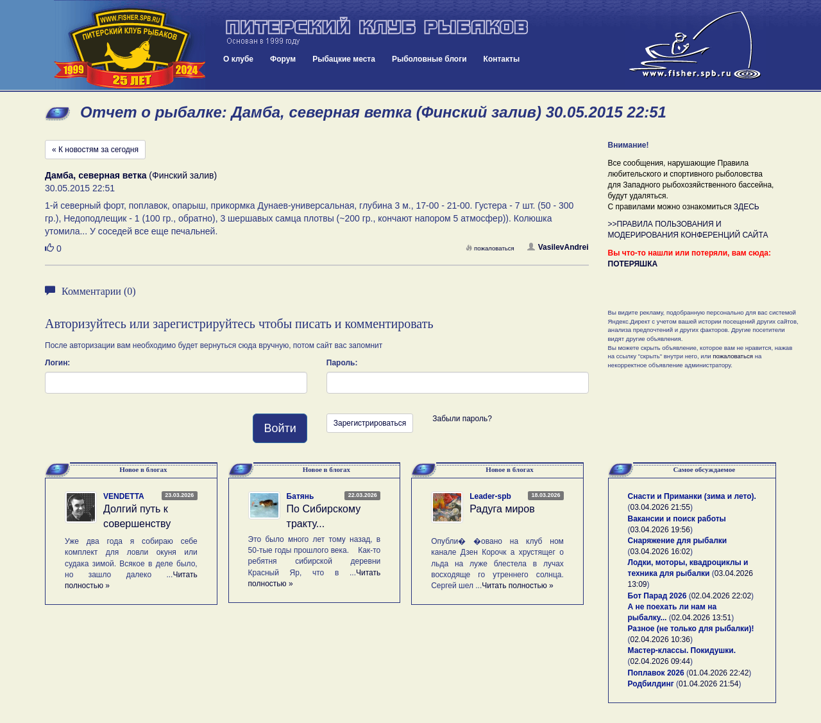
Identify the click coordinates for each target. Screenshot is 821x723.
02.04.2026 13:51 (701, 617)
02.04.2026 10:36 (660, 639)
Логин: (57, 362)
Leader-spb (490, 496)
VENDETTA (123, 496)
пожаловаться (490, 248)
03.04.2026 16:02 (660, 551)
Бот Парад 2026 (657, 595)
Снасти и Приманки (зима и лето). (692, 496)
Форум (283, 59)
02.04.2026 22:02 (721, 595)
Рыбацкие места (343, 59)
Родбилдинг (651, 683)
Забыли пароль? (462, 418)
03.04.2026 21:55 (660, 507)
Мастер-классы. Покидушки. (682, 650)
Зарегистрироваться (370, 423)
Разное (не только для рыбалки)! (691, 628)
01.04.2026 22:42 (719, 672)
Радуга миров (502, 508)
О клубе (238, 59)
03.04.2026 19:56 (660, 529)
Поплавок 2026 (656, 672)
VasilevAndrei (558, 247)
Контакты (502, 59)
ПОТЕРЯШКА (633, 263)
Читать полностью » (518, 585)
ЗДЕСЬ (746, 206)
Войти (280, 428)
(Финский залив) (131, 175)
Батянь (300, 496)
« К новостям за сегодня (95, 149)
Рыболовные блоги (429, 59)
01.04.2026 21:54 (708, 683)
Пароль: (342, 362)
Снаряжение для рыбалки (677, 540)
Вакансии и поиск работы (677, 518)
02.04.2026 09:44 (660, 661)
